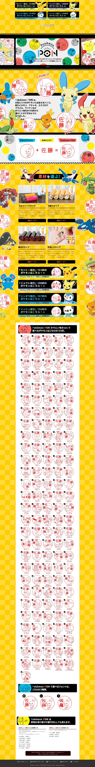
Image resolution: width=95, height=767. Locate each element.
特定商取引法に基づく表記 (37, 761)
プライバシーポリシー (52, 761)
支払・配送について (22, 761)
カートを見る (74, 761)
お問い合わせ (64, 761)
